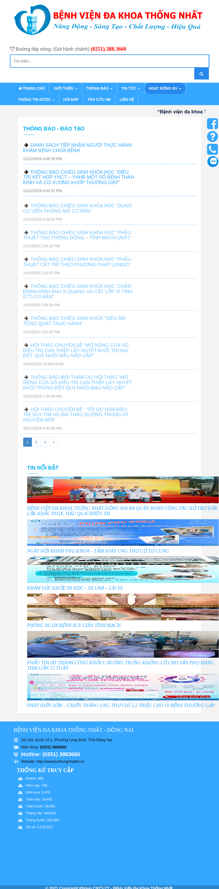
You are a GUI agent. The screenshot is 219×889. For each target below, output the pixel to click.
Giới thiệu (65, 88)
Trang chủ (31, 88)
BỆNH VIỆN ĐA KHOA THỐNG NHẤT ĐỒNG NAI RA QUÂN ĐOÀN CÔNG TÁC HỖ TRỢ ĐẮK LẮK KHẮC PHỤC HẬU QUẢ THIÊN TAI (122, 511)
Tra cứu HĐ (99, 99)
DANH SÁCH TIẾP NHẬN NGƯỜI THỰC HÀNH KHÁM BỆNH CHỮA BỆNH (77, 147)
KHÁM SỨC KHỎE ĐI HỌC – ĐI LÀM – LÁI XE (75, 588)
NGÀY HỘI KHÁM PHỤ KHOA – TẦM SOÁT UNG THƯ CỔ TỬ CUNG (98, 551)
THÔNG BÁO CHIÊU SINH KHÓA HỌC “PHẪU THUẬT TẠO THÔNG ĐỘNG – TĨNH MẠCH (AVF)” (77, 237)
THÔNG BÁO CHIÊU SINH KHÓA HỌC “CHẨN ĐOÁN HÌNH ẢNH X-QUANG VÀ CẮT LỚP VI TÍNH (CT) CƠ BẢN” (78, 294)
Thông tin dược (36, 99)
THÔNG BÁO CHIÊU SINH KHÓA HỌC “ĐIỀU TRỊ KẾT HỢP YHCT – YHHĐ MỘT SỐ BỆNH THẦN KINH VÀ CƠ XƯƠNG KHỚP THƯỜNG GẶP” (78, 177)
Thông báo (99, 88)
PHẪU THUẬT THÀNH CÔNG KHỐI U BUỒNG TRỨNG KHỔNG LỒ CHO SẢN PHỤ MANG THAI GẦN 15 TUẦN (120, 665)
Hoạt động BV (165, 88)
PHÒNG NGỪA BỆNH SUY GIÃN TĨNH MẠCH (74, 625)
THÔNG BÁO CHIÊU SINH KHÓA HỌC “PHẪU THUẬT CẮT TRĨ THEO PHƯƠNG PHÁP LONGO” (77, 264)
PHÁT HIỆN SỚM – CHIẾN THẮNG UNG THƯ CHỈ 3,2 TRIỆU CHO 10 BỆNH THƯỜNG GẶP (121, 705)
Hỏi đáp (71, 99)
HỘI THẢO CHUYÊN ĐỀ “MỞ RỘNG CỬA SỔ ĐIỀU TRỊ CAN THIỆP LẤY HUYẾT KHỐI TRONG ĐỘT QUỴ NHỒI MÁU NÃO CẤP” (76, 353)
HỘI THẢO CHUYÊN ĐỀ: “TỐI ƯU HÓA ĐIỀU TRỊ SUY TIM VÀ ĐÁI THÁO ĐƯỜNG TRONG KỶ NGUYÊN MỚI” (76, 417)
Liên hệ (126, 99)
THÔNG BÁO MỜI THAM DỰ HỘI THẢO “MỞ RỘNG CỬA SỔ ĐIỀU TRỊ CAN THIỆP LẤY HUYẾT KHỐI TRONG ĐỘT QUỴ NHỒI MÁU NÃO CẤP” (77, 385)
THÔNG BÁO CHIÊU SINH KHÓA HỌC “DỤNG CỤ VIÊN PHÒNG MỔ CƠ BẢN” (77, 210)
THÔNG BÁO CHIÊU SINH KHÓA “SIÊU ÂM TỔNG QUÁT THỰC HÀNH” (74, 323)
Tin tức (130, 88)
